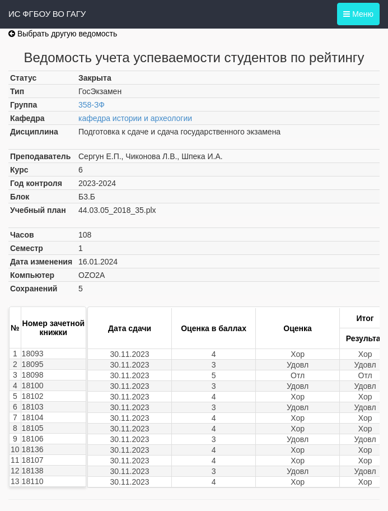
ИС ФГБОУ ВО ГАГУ (47, 14)
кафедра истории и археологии (135, 118)
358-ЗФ (91, 104)
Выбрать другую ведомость (62, 33)
